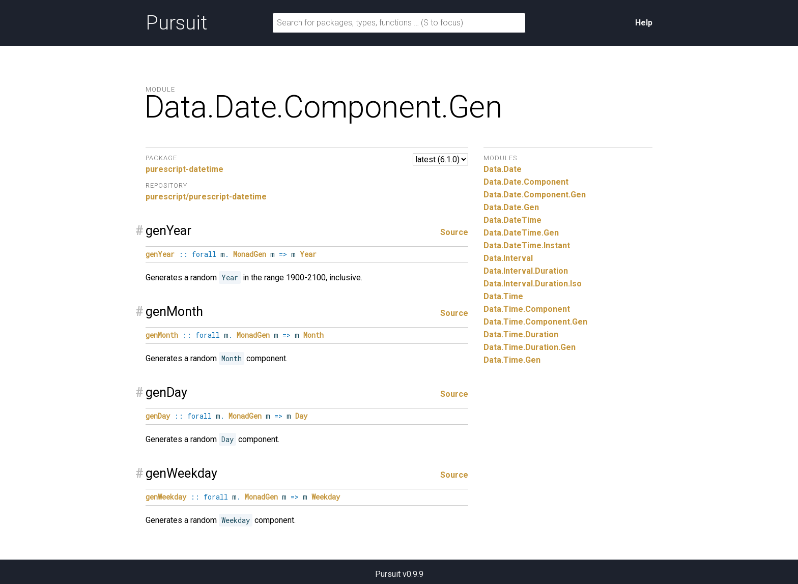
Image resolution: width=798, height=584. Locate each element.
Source (454, 232)
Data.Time (503, 296)
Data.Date (502, 169)
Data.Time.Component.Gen (535, 322)
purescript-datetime (184, 169)
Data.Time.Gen (511, 360)
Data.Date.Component (525, 182)
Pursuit (176, 23)
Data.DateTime (512, 220)
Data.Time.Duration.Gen (529, 347)
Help (643, 22)
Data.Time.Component (526, 309)
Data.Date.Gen (511, 207)
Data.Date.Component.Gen (534, 194)
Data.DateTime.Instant (526, 245)
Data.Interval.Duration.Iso (532, 283)
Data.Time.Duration (520, 334)
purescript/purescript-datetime (206, 196)
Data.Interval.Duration (525, 271)
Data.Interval (508, 258)
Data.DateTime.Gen (521, 233)
